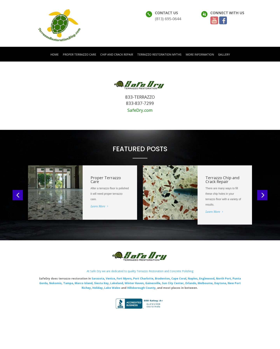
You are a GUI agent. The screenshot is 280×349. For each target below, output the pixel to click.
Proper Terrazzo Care (79, 54)
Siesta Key (101, 283)
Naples (193, 278)
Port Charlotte (143, 278)
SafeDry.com (140, 110)
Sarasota (98, 278)
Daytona (220, 283)
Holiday (97, 288)
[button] (18, 195)
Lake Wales (112, 288)
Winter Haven (134, 283)
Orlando (190, 283)
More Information (200, 54)
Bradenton (162, 278)
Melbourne (205, 283)
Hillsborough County (141, 288)
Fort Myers (124, 278)
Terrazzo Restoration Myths (159, 54)
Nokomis (55, 283)
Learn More (98, 206)
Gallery (224, 54)
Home (54, 54)
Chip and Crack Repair (116, 54)
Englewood (206, 278)
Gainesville (152, 283)
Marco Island (84, 283)
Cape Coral (178, 278)
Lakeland (116, 283)
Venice (110, 278)
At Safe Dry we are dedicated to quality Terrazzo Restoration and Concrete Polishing (140, 271)
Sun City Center (172, 283)
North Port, (224, 278)
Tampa (68, 283)
